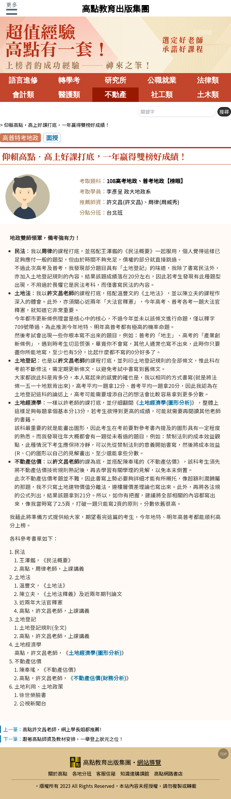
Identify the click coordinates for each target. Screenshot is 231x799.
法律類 (208, 80)
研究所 (115, 80)
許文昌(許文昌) (124, 202)
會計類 (23, 95)
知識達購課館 (134, 773)
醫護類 (69, 95)
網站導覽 (149, 762)
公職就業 (161, 80)
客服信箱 (106, 773)
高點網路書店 (168, 773)
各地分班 (81, 773)
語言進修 (23, 80)
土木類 (208, 95)
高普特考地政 (20, 137)
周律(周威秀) (163, 202)
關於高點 (57, 773)
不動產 (115, 95)
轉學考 (69, 80)
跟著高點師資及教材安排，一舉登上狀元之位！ (73, 738)
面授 (52, 137)
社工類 (162, 95)
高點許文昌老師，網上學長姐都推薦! (62, 729)
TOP (223, 753)
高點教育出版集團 (115, 8)
